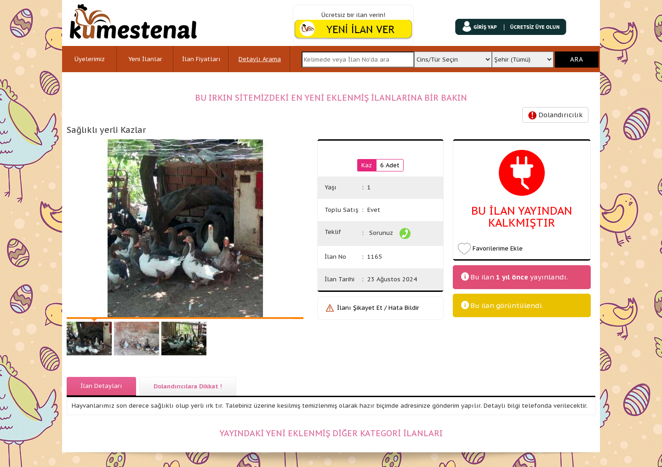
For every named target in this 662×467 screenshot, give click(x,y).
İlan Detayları (101, 386)
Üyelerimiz (89, 59)
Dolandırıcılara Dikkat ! (188, 386)
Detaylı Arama (260, 59)
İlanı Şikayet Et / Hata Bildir (378, 308)
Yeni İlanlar (145, 59)
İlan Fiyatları (201, 59)
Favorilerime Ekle (498, 248)
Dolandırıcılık (555, 115)
